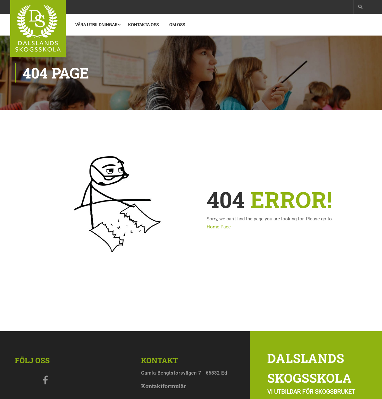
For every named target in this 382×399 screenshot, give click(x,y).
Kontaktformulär (163, 386)
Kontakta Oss (143, 24)
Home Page (219, 227)
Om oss (177, 24)
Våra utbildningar (96, 24)
